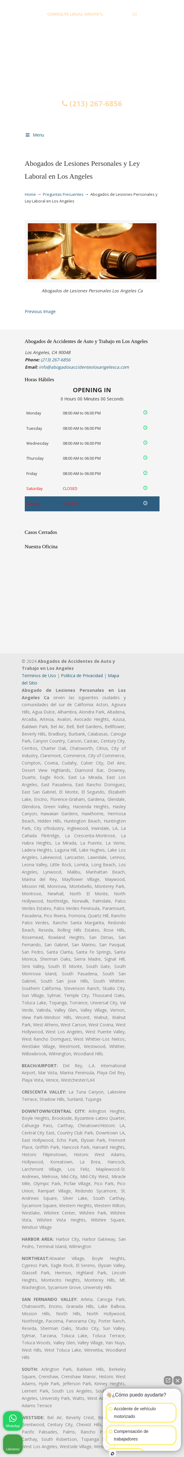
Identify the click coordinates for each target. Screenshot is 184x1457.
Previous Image (40, 311)
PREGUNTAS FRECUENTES (92, 4)
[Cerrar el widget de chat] (177, 1380)
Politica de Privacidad (82, 675)
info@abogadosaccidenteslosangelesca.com (92, 23)
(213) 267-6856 (118, 14)
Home (30, 194)
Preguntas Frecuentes (63, 194)
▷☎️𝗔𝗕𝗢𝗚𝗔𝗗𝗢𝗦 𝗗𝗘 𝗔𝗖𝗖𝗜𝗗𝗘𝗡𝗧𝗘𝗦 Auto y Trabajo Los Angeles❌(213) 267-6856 (92, 65)
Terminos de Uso (39, 675)
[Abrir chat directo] (168, 1380)
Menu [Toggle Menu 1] (34, 135)
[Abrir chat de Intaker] (112, 1453)
